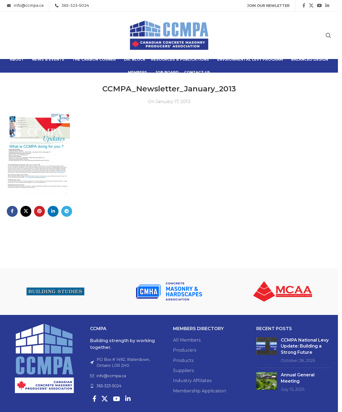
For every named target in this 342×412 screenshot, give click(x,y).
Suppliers (183, 370)
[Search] (328, 35)
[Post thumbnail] (266, 350)
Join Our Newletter (268, 6)
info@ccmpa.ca (111, 375)
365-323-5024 (109, 385)
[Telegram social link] (66, 211)
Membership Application (199, 391)
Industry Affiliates (192, 380)
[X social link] (311, 5)
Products (183, 360)
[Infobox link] (25, 5)
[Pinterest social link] (39, 211)
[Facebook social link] (304, 5)
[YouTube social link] (319, 5)
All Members (187, 340)
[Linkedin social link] (327, 5)
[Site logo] (169, 35)
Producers (184, 350)
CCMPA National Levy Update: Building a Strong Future (305, 346)
